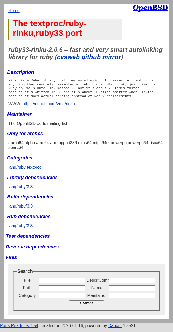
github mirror (101, 56)
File (27, 284)
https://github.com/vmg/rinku (49, 108)
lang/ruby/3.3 (20, 191)
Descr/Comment (97, 284)
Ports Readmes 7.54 (19, 329)
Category (27, 299)
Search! (86, 307)
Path (27, 292)
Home (14, 10)
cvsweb (68, 56)
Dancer (115, 329)
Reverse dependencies (32, 250)
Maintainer (97, 299)
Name (97, 292)
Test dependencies (28, 240)
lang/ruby (17, 171)
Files (11, 261)
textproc (34, 171)
